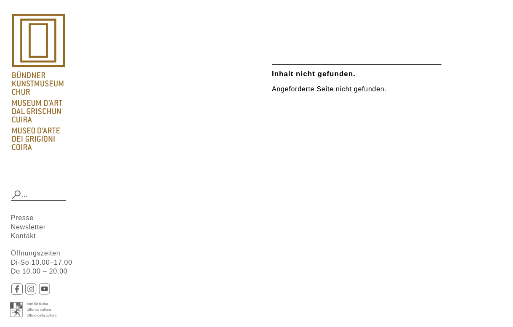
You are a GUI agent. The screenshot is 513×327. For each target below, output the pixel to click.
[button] (16, 194)
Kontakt (23, 235)
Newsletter (28, 227)
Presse (22, 217)
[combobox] (38, 195)
